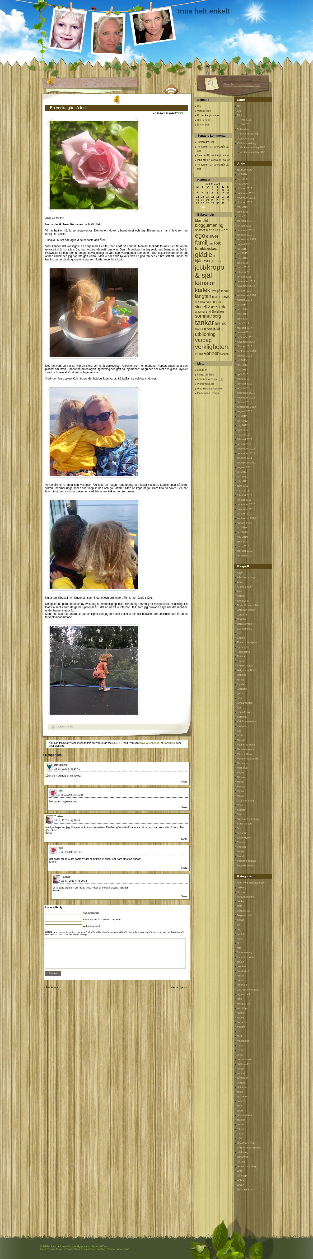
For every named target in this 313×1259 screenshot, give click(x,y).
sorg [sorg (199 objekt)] (217, 316)
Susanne (242, 833)
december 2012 (246, 392)
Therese (242, 846)
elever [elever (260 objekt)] (212, 236)
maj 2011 (242, 481)
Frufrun (241, 661)
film (239, 943)
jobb (239, 998)
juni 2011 (242, 476)
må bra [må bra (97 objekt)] (200, 302)
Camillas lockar (246, 609)
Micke (240, 772)
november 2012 (246, 397)
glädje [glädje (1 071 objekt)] (203, 254)
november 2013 (246, 341)
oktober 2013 (244, 346)
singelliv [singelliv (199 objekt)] (202, 307)
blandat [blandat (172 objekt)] (201, 220)
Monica (241, 786)
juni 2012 (242, 420)
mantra (241, 1026)
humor (240, 975)
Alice (240, 572)
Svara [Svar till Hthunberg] (184, 781)
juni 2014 (242, 309)
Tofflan (58, 816)
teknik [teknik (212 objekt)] (220, 323)
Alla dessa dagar (247, 577)
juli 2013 (242, 360)
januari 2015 (244, 276)
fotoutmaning (244, 952)
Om (239, 106)
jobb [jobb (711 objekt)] (200, 267)
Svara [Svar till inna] (184, 807)
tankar (70, 726)
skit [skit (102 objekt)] (212, 307)
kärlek (240, 1017)
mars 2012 (243, 434)
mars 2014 (243, 323)
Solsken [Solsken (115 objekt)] (218, 311)
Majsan (241, 740)
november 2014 (246, 285)
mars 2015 (243, 267)
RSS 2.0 (117, 742)
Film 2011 (245, 119)
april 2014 (242, 318)
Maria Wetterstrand (248, 758)
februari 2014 (244, 327)
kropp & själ (244, 1003)
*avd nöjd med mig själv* (251, 882)
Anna (240, 582)
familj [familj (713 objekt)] (202, 242)
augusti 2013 (244, 355)
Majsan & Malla (246, 744)
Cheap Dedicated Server (68, 1249)
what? (240, 1184)
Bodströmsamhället (248, 605)
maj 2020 (242, 183)
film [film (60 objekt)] (212, 243)
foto (239, 947)
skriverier (242, 1096)
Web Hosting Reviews (210, 388)
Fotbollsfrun (244, 651)
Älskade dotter (245, 865)
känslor (241, 1012)
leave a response (149, 742)
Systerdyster (244, 837)
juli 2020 (242, 174)
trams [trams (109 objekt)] (199, 329)
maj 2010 (242, 536)
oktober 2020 (244, 169)
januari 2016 (244, 225)
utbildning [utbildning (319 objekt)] (205, 334)
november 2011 (246, 453)
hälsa (240, 980)
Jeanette (242, 688)
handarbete (243, 971)
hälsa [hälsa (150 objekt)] (218, 261)
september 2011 (246, 462)
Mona (240, 781)
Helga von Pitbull (247, 670)
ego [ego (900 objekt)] (200, 235)
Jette (240, 698)
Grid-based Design (208, 393)
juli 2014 (242, 304)
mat (239, 1031)
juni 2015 (242, 253)
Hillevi (240, 679)
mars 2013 (243, 378)
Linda (240, 735)
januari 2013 (244, 388)
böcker (241, 901)
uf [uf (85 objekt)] (222, 329)
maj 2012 (242, 425)
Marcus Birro (244, 754)
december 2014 (246, 281)
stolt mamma (244, 1115)
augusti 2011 (244, 467)
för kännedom (245, 957)
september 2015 (246, 239)
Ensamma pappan (247, 642)
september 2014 (246, 295)
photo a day (244, 1064)
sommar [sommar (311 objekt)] (203, 316)
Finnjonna (242, 647)
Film (239, 115)
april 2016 (242, 211)
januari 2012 (244, 444)
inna (180, 112)
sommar (242, 1101)
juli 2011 (242, 471)
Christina (242, 619)
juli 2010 (242, 527)
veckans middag (246, 1166)
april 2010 (242, 541)
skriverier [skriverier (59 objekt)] (200, 311)
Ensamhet (203, 124)
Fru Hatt (242, 656)
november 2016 (246, 197)
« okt (203, 206)
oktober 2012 (244, 402)
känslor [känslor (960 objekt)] (205, 283)
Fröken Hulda (245, 665)
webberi (241, 1180)
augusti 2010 (244, 523)
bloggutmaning (245, 896)
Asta (239, 591)
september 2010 (246, 518)
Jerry (240, 693)
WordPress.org (206, 383)
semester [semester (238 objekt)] (215, 301)
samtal (241, 1073)
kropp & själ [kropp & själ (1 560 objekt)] (209, 271)
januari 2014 (244, 332)
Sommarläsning (249, 133)
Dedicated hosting (94, 1249)
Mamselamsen (245, 749)
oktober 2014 (244, 290)
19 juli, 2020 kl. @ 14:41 (67, 769)
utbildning (242, 1152)
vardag (241, 1161)
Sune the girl (244, 823)
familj (240, 938)
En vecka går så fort (68, 108)
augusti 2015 (244, 244)
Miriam (241, 777)
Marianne (242, 763)
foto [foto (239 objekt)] (217, 243)
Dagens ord (244, 910)
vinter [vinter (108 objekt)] (199, 354)
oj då (240, 1054)
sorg (239, 1105)
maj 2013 (242, 369)
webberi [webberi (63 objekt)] (224, 353)
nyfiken (241, 1050)
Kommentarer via (210, 379)
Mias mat (242, 767)
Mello (240, 1036)
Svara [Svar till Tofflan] (184, 839)
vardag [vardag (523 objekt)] (203, 340)
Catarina (242, 614)
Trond (240, 856)
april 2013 (242, 374)
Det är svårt (53, 987)
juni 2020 (242, 179)
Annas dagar (244, 586)
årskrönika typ (245, 1189)
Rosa (240, 805)
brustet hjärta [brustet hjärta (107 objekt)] (205, 230)
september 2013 (246, 351)
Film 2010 (245, 124)
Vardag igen (178, 987)
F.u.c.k (241, 933)
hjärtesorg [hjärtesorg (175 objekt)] (204, 261)
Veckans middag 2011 (253, 152)
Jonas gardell (244, 702)
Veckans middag (246, 143)
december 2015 (246, 230)
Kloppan (242, 726)
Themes (242, 842)
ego (239, 929)
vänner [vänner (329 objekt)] (211, 353)
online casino (244, 1059)
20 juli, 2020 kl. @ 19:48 (67, 820)
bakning (241, 887)
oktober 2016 (244, 202)
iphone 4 (242, 984)
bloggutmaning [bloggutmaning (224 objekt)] (209, 225)
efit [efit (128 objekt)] (226, 230)
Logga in (202, 369)
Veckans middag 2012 (253, 147)
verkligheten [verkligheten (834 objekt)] (211, 346)
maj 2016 (242, 206)
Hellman (242, 674)
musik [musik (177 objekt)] (224, 296)
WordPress (102, 1246)
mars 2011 (243, 490)
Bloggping (243, 600)
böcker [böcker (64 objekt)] (219, 230)
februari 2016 (244, 220)
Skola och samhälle (248, 819)
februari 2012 (244, 439)
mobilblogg (243, 1040)
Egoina (241, 637)
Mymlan (241, 791)
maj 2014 (242, 313)
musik (240, 1045)
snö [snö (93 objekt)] (208, 311)
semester (242, 1077)
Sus (239, 828)
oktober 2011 (244, 457)
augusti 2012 (244, 411)
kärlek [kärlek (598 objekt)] (202, 290)
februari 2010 (244, 550)
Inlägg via (206, 374)
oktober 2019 (244, 188)
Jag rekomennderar (248, 989)
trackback (169, 742)
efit (239, 924)
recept (240, 1068)
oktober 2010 (244, 513)
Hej (199, 106)
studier (241, 1119)
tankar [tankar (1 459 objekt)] (204, 322)
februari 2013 (244, 383)
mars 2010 (243, 546)
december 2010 (246, 504)
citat (239, 905)
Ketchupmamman (247, 721)
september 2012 (246, 406)
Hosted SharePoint (118, 1249)
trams (240, 1133)
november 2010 (246, 509)
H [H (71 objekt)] (214, 255)
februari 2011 (244, 495)
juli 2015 (242, 248)
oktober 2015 (244, 234)
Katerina (242, 716)
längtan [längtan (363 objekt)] (203, 296)
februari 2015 (244, 272)
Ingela (240, 684)
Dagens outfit (244, 915)
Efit (239, 110)
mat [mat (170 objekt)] (215, 296)
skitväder (242, 1087)
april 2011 (242, 485)
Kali (239, 707)
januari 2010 (244, 555)
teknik (240, 1129)
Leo (239, 730)
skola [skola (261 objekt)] (221, 306)
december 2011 (246, 448)
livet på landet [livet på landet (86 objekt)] (220, 291)
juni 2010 (242, 532)
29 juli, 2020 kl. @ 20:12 (74, 880)
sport (240, 1110)
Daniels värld (244, 623)
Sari (239, 814)
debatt (240, 919)
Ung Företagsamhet (248, 1147)
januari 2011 (244, 499)
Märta (240, 795)
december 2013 (246, 337)
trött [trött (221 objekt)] (216, 329)
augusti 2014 (244, 299)
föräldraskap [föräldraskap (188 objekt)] (206, 248)
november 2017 (246, 193)
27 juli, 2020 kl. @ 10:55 (70, 794)
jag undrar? (243, 994)
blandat (241, 892)
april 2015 (242, 262)
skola (240, 1091)
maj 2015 (242, 258)
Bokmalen (243, 129)
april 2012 (242, 430)
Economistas (244, 628)
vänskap (242, 1175)
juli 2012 (242, 416)
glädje (240, 961)
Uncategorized (245, 1143)
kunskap (242, 1008)
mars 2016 (243, 216)
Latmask (242, 1022)
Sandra (241, 809)
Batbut (241, 595)
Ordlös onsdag (245, 138)
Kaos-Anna (243, 712)
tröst (239, 1138)
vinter (240, 1170)
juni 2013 (242, 364)
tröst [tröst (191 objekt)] (208, 329)
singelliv (241, 1082)
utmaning (242, 1156)
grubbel (241, 966)
